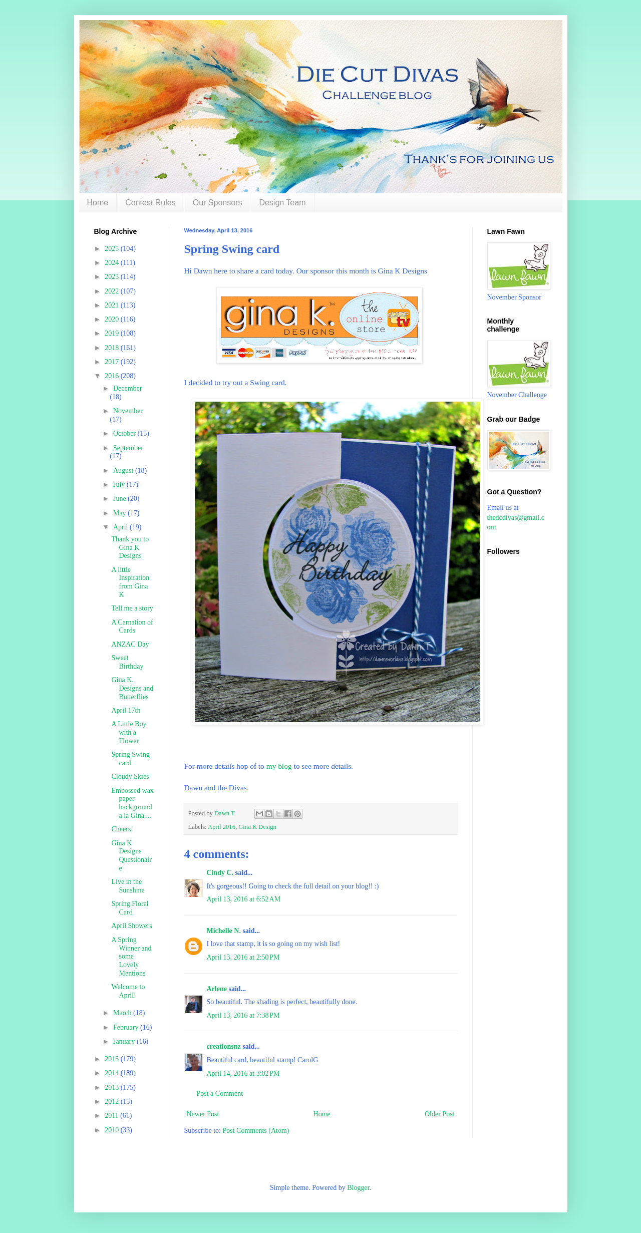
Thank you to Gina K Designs (130, 547)
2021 (113, 305)
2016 (113, 376)
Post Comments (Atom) (256, 1130)
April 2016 (221, 826)
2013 (113, 1087)
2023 (113, 276)
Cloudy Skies (130, 776)
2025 (113, 248)
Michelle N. (224, 931)
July (120, 484)
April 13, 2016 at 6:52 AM (244, 899)
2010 (113, 1130)
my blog (279, 766)
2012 (113, 1101)
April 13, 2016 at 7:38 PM (243, 1015)
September (128, 448)
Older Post (440, 1114)
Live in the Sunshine (127, 886)
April (121, 527)
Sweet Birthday (127, 662)
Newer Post (203, 1114)
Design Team (282, 202)
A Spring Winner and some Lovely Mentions (131, 956)
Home (98, 202)
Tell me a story (132, 608)
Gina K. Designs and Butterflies (132, 688)
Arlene (217, 989)
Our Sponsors (217, 202)
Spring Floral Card (129, 908)
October (125, 433)
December (127, 388)
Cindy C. (220, 872)
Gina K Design (257, 826)
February (126, 1027)
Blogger (358, 1187)
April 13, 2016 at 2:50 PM (243, 957)
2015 (113, 1059)
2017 (113, 362)
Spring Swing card (130, 759)
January (125, 1041)
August (124, 470)
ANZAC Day (130, 644)
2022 (113, 291)
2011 (112, 1115)
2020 (113, 319)
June (120, 498)
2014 (113, 1073)
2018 (113, 348)
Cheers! (122, 829)
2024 (113, 262)
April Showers (131, 926)
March (123, 1013)
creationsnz (224, 1046)
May (120, 513)
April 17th (125, 710)
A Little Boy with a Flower (128, 732)
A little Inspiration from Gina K (130, 582)
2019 (113, 333)
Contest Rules (150, 202)
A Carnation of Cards (132, 627)
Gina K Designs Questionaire (131, 855)
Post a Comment (220, 1093)
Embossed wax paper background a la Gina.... (132, 803)
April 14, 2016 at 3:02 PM (243, 1073)
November (128, 411)
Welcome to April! (128, 991)
